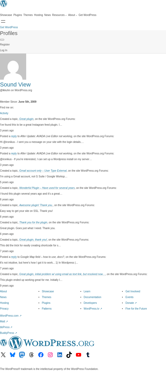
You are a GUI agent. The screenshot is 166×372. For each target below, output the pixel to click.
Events (129, 297)
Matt (4, 321)
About (3, 291)
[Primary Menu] (2, 39)
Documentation (92, 297)
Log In (3, 50)
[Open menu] (3, 21)
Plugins (46, 302)
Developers (90, 302)
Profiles (9, 33)
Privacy (4, 308)
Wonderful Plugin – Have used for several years (47, 188)
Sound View (15, 84)
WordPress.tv (93, 308)
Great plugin (26, 119)
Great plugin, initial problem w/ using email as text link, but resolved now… (62, 274)
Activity (4, 113)
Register (5, 44)
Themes (46, 297)
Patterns (47, 308)
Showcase (48, 291)
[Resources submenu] (59, 15)
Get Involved (132, 291)
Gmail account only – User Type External (43, 170)
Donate (131, 302)
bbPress (6, 327)
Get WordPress (9, 27)
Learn (87, 291)
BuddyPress (8, 333)
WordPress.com (10, 315)
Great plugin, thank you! (33, 239)
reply (14, 136)
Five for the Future (136, 308)
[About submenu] (72, 15)
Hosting (4, 302)
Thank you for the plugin (33, 222)
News (3, 297)
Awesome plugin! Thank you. (36, 205)
